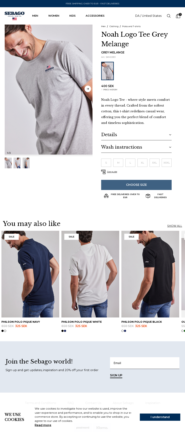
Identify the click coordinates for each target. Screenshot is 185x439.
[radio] (106, 163)
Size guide (112, 171)
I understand (160, 417)
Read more (43, 425)
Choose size (136, 185)
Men (37, 15)
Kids (74, 15)
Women (55, 15)
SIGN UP (116, 376)
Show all (174, 226)
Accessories (97, 15)
